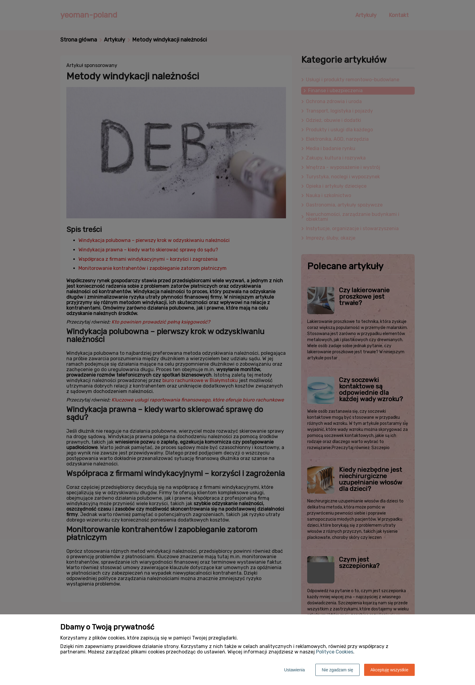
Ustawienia (294, 669)
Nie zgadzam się (337, 669)
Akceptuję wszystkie (389, 669)
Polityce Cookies (334, 652)
